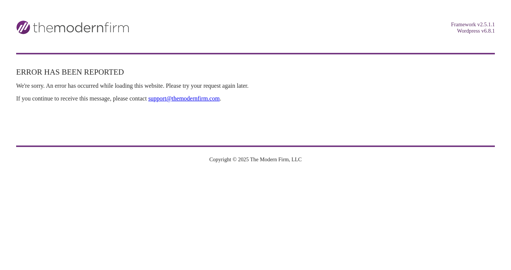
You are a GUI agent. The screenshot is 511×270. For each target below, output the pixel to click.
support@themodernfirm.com (184, 98)
